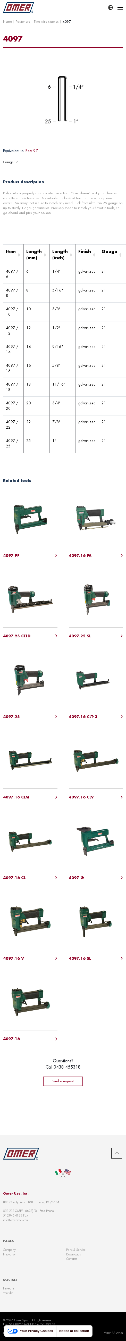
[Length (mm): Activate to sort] (37, 254)
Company (9, 1250)
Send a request (63, 1081)
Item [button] (11, 251)
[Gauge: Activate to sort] (112, 254)
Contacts (71, 1259)
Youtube (8, 1293)
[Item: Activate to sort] (13, 254)
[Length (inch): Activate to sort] (63, 254)
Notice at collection (74, 1331)
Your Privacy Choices (30, 1331)
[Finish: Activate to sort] (87, 254)
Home (7, 21)
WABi (119, 1333)
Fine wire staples (46, 21)
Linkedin (8, 1288)
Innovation (9, 1254)
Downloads (73, 1254)
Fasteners (23, 21)
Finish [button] (84, 251)
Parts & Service (76, 1250)
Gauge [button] (109, 251)
